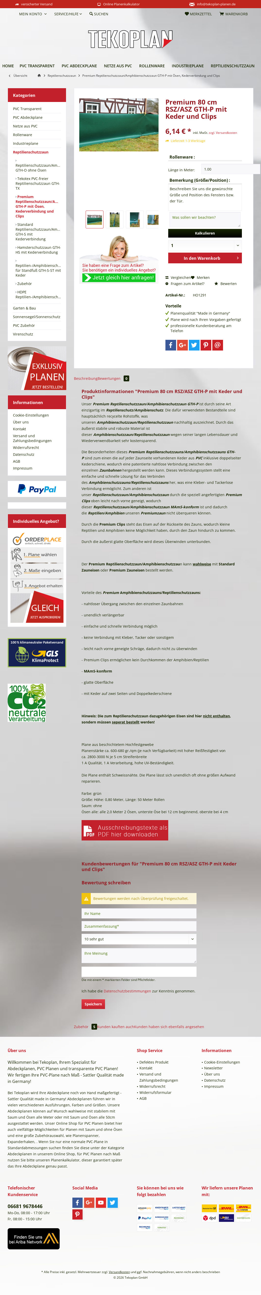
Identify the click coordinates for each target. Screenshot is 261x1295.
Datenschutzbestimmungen (127, 991)
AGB (16, 461)
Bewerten (225, 283)
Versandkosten (119, 1272)
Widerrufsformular (155, 1092)
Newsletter (213, 1068)
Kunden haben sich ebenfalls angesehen (169, 1026)
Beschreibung (86, 378)
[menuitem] (11, 14)
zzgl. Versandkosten (223, 133)
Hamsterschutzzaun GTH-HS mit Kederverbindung (38, 250)
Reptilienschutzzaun (30, 152)
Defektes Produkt (153, 1062)
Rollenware (22, 134)
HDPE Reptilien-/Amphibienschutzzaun (38, 294)
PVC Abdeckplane (28, 117)
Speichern (93, 1004)
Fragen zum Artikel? (184, 283)
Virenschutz (23, 334)
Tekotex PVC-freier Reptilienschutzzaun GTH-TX (38, 183)
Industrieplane (25, 143)
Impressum (22, 468)
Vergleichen (178, 277)
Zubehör (24, 283)
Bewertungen (113, 378)
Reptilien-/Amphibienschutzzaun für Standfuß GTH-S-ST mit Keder (38, 270)
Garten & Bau (24, 308)
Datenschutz (23, 454)
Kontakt (19, 428)
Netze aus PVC (25, 126)
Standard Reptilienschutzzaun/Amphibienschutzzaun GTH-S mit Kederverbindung (38, 231)
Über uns (21, 422)
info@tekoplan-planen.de (216, 4)
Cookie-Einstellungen (31, 415)
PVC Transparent (27, 108)
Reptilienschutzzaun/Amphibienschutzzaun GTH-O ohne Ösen (38, 168)
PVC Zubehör (24, 325)
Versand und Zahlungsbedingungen (32, 438)
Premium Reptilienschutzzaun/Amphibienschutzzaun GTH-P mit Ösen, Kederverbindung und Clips (38, 206)
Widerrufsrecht (26, 447)
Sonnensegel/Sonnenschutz (36, 316)
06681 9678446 (25, 1206)
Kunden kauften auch (115, 1026)
